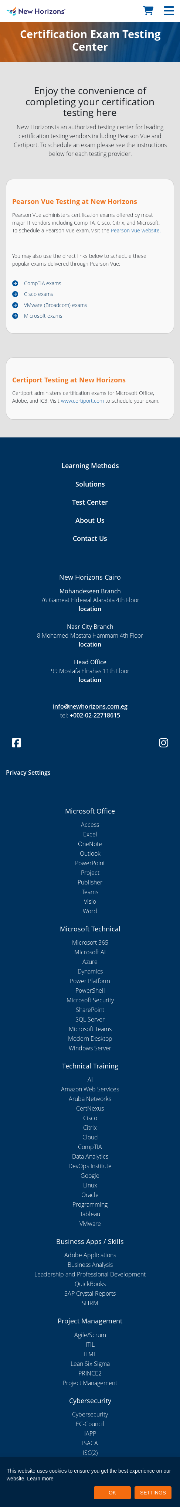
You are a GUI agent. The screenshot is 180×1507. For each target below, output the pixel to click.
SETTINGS (153, 1493)
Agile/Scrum (90, 1335)
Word (90, 911)
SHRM (90, 1303)
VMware (90, 1224)
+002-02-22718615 (95, 715)
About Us (90, 520)
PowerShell (90, 990)
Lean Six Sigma (90, 1364)
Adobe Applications (90, 1255)
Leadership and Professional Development (90, 1274)
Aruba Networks (90, 1099)
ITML (90, 1354)
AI (90, 1079)
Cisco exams (38, 293)
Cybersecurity (90, 1414)
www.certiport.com (82, 400)
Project (90, 873)
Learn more (40, 1479)
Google (90, 1176)
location (90, 609)
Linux (90, 1185)
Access (90, 825)
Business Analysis (90, 1265)
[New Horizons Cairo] (22, 11)
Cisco (90, 1118)
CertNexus (90, 1108)
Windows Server (90, 1048)
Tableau (90, 1214)
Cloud (90, 1137)
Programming (90, 1204)
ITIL (90, 1344)
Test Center (90, 502)
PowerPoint (90, 863)
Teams (90, 892)
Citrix (90, 1128)
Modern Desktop (90, 1038)
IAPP (90, 1433)
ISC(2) (90, 1453)
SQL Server (90, 1019)
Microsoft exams (43, 315)
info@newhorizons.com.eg (90, 706)
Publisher (90, 882)
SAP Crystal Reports (90, 1293)
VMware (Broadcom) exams (55, 304)
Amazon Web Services (90, 1089)
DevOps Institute (90, 1166)
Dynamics (90, 971)
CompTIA (90, 1147)
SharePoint (90, 1010)
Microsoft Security (90, 1000)
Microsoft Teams (90, 1029)
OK (112, 1493)
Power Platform (90, 981)
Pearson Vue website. (136, 230)
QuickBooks (90, 1284)
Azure (90, 962)
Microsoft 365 (90, 942)
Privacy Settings (28, 772)
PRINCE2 (90, 1373)
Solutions (90, 484)
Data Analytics (90, 1156)
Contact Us (90, 538)
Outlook (90, 853)
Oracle (90, 1195)
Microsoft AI (90, 952)
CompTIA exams (42, 283)
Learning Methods (90, 465)
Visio (90, 901)
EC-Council (90, 1424)
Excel (90, 834)
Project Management (90, 1383)
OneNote (90, 844)
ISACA (90, 1443)
